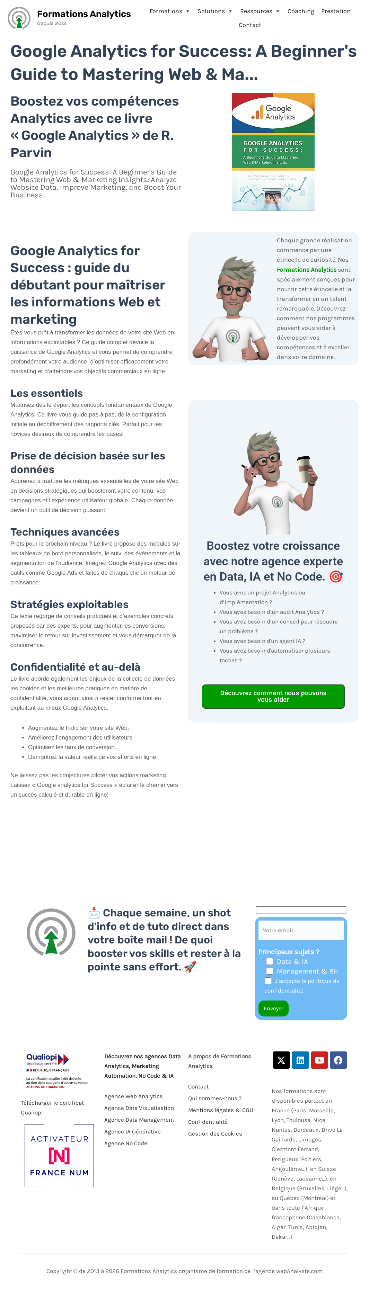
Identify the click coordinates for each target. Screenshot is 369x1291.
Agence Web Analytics (133, 1096)
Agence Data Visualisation (139, 1107)
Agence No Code (125, 1143)
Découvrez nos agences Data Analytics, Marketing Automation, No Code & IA (142, 1066)
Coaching (301, 11)
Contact (250, 25)
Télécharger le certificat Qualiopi (52, 1107)
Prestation (336, 11)
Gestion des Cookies (215, 1133)
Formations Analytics (84, 14)
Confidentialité (208, 1121)
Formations (170, 11)
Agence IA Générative (132, 1131)
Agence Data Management (139, 1119)
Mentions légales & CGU (220, 1109)
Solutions (215, 11)
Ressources (260, 11)
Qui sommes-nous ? (214, 1098)
